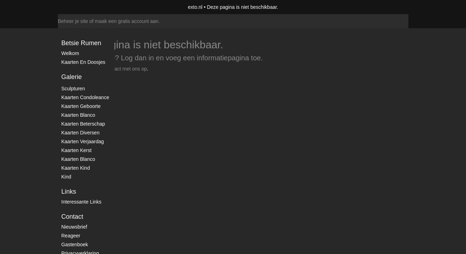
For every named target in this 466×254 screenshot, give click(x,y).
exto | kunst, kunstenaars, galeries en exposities (78, 7)
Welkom (70, 53)
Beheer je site (73, 21)
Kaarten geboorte (81, 106)
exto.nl (195, 7)
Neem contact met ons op (118, 69)
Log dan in (137, 58)
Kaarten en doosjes (83, 62)
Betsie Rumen (81, 43)
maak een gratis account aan (127, 21)
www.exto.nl (120, 83)
